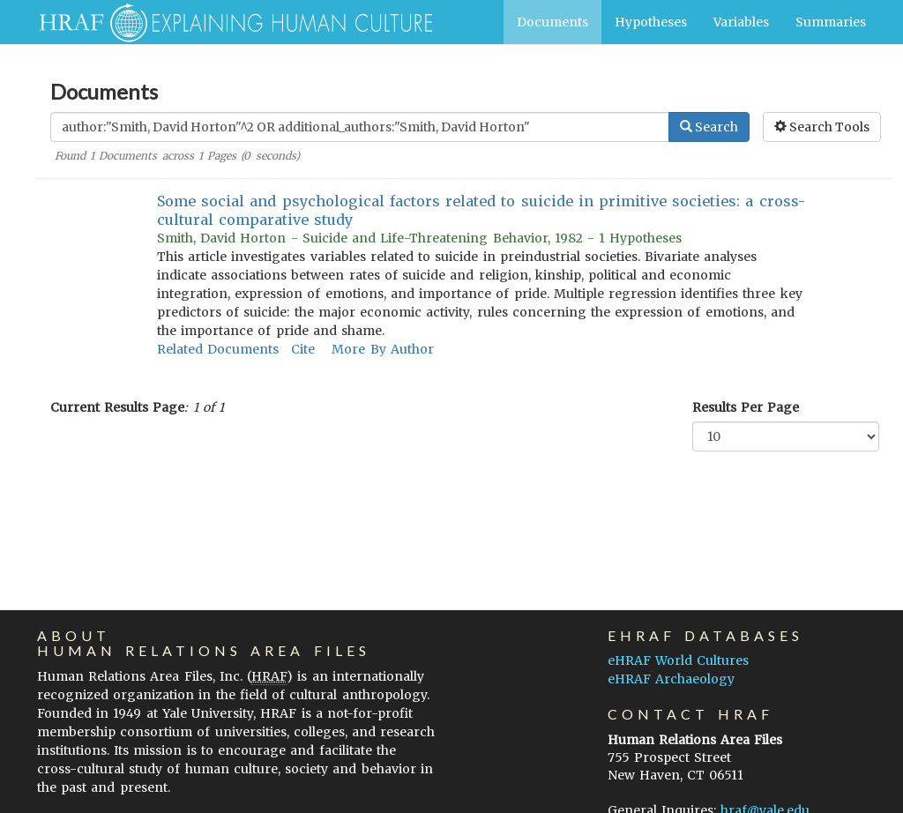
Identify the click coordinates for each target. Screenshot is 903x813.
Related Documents (218, 349)
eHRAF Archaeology (671, 679)
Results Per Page (745, 407)
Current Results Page (117, 407)
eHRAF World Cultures (678, 660)
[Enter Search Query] (359, 127)
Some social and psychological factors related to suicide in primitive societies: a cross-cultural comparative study (481, 210)
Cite (303, 349)
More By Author (382, 349)
